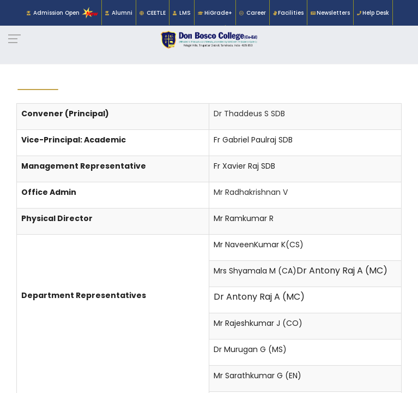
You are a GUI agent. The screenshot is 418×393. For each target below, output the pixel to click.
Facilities (291, 13)
